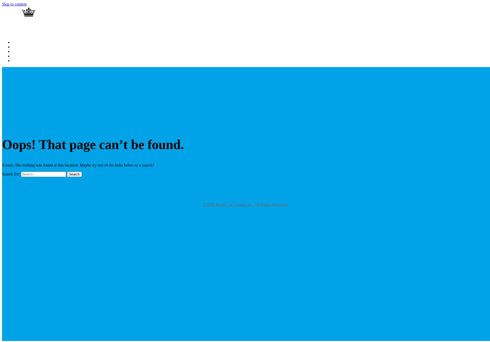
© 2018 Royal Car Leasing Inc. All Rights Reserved (245, 204)
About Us (19, 47)
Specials (18, 61)
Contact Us (20, 56)
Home (16, 42)
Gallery (17, 52)
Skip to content (14, 4)
